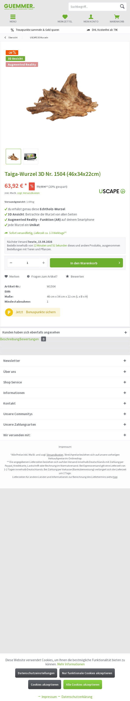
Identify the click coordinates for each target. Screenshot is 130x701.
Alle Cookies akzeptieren (82, 684)
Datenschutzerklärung (74, 697)
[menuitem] (117, 18)
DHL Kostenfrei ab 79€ (104, 30)
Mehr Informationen (71, 664)
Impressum (47, 697)
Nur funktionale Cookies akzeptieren (87, 673)
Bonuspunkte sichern (41, 312)
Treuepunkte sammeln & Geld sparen (37, 30)
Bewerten (75, 276)
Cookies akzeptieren (45, 684)
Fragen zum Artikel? (42, 276)
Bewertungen (42, 342)
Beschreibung (13, 342)
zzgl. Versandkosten (28, 193)
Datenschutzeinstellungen (36, 673)
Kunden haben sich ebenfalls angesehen (31, 332)
